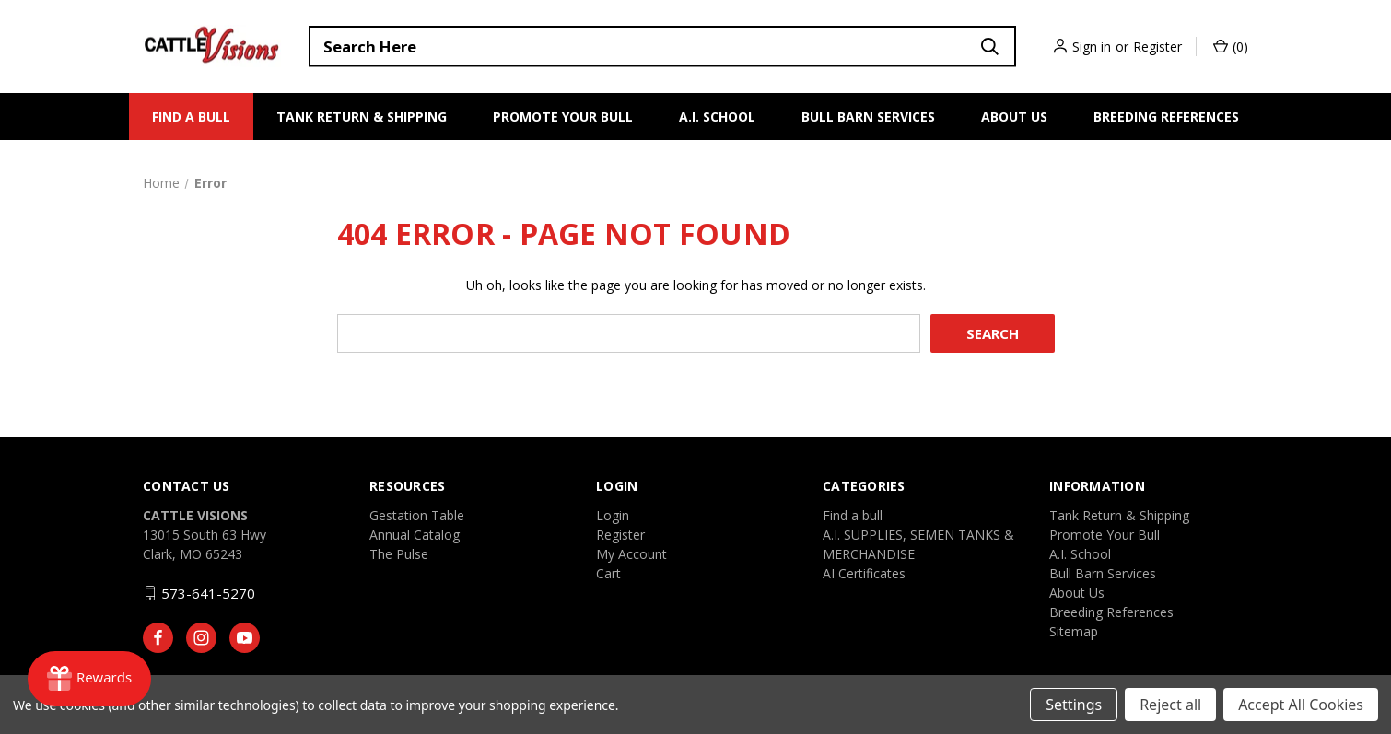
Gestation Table (416, 515)
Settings (1074, 704)
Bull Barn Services (868, 116)
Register (1157, 46)
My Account (631, 554)
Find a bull (191, 116)
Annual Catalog (414, 534)
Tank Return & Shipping (361, 116)
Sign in (1091, 46)
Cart (608, 573)
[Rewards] (89, 678)
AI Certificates (864, 573)
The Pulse (398, 554)
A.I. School (717, 116)
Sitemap (1073, 631)
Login (612, 515)
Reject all (1170, 704)
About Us (1014, 116)
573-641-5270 (208, 593)
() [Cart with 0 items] (1230, 46)
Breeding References (1166, 116)
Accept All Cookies (1300, 704)
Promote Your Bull (563, 116)
